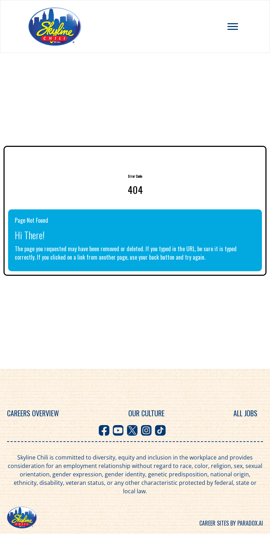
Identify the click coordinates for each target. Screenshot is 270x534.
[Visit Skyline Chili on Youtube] (118, 430)
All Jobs (245, 413)
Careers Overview (33, 413)
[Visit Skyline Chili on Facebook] (104, 430)
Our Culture (146, 413)
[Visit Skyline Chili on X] (132, 430)
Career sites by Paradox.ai (231, 523)
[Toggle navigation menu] (233, 26)
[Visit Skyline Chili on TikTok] (160, 430)
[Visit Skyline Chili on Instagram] (146, 430)
